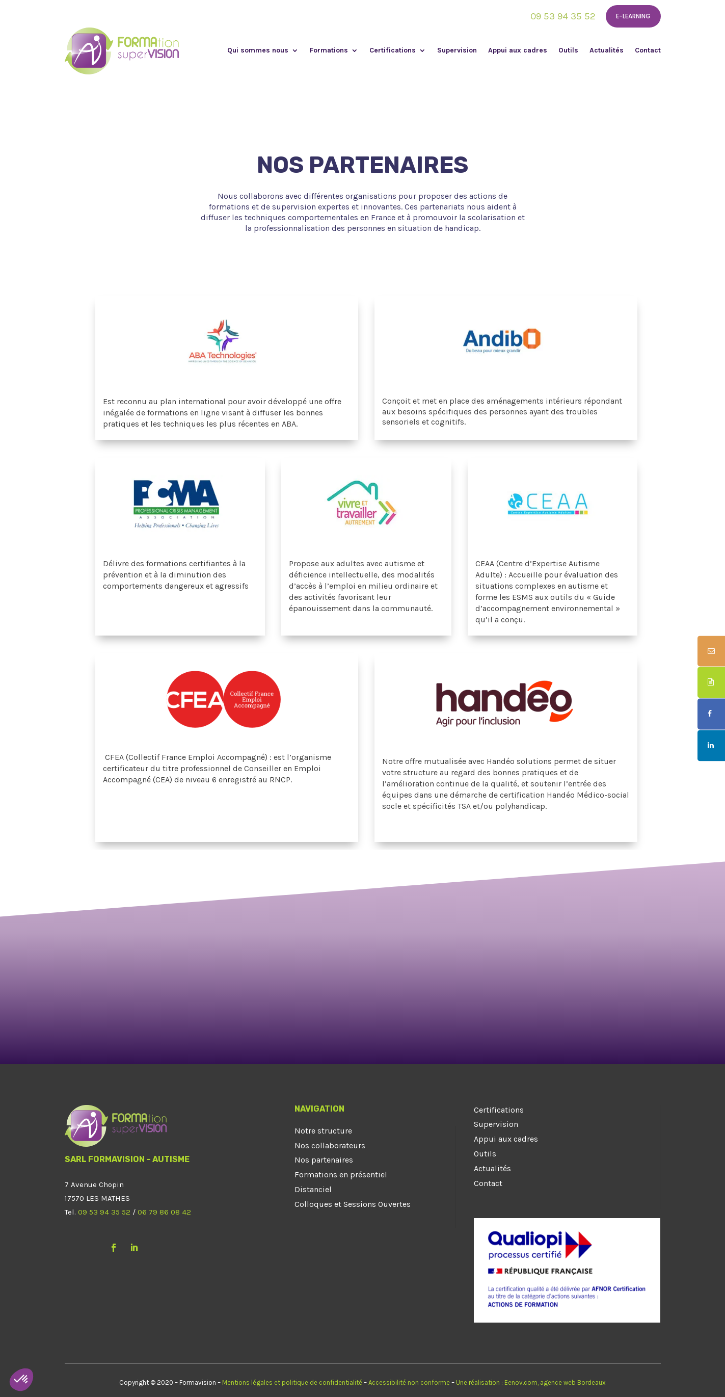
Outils (568, 51)
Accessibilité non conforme (409, 1382)
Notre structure (323, 1131)
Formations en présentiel (340, 1174)
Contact (648, 51)
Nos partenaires (323, 1160)
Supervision (457, 51)
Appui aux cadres (517, 51)
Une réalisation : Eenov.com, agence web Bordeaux (531, 1382)
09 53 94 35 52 (563, 16)
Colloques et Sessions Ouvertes (352, 1204)
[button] (21, 1379)
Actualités (606, 51)
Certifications (392, 51)
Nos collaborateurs (329, 1145)
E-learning (633, 16)
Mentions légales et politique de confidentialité (292, 1382)
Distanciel (313, 1189)
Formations (329, 51)
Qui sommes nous (257, 51)
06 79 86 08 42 (164, 1212)
